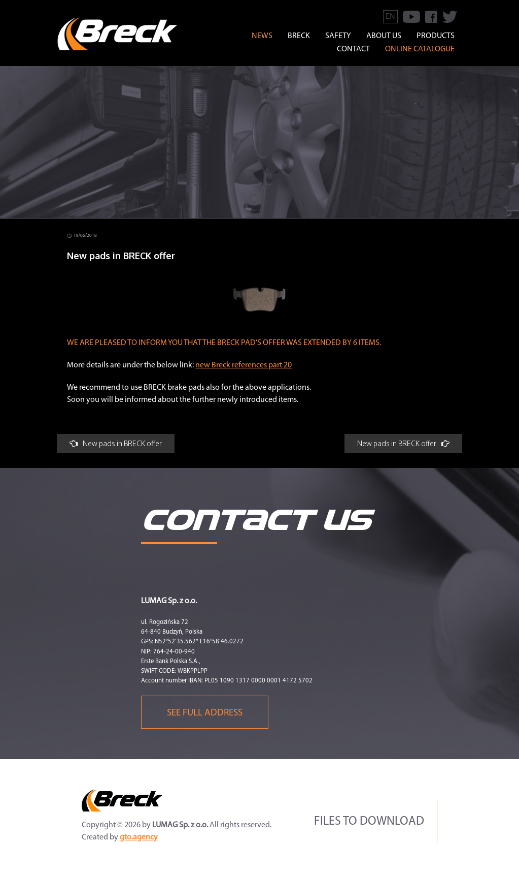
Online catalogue (420, 49)
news (262, 36)
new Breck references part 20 (243, 365)
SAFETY (338, 36)
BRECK (299, 36)
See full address (205, 713)
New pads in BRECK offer (116, 443)
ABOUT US (383, 36)
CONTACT (353, 49)
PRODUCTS (436, 36)
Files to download (369, 822)
